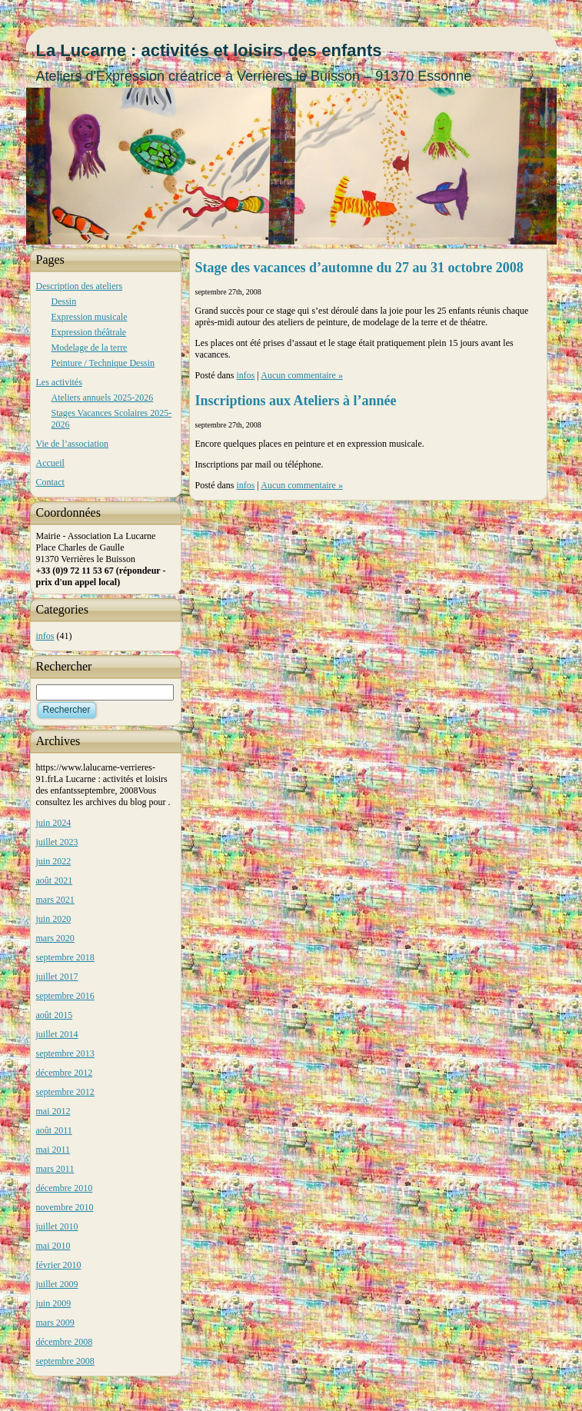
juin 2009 (54, 1303)
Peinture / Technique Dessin (103, 363)
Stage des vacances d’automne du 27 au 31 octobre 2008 (359, 267)
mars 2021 (55, 899)
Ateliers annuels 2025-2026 (103, 397)
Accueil (50, 463)
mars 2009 (55, 1322)
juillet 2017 (57, 976)
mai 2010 (53, 1245)
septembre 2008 (65, 1361)
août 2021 (54, 880)
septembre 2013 (65, 1053)
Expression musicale (90, 316)
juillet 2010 (57, 1226)
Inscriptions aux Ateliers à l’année (296, 400)
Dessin (64, 301)
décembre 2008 (64, 1341)
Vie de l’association (72, 443)
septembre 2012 (65, 1092)
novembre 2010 (65, 1207)
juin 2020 (54, 918)
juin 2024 (54, 822)
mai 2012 (53, 1111)
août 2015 (54, 1015)
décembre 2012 (64, 1072)
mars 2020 (55, 938)
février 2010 (58, 1265)
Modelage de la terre (90, 347)
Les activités (59, 382)
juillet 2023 (57, 842)
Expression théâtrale (89, 332)
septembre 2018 (65, 957)
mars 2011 (55, 1168)
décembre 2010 (64, 1188)
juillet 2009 (57, 1284)
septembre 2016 (65, 995)
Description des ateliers (79, 286)
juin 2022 (54, 861)
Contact (50, 482)
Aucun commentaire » (302, 375)
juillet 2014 (57, 1034)
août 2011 (54, 1130)
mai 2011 (53, 1149)
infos (45, 636)
